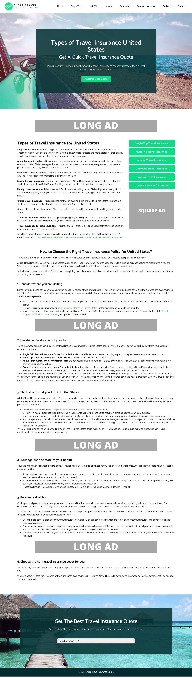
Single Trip (76, 6)
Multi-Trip (93, 6)
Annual (108, 6)
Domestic (124, 6)
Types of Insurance (146, 6)
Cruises (166, 6)
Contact (181, 6)
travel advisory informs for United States (77, 309)
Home (60, 6)
